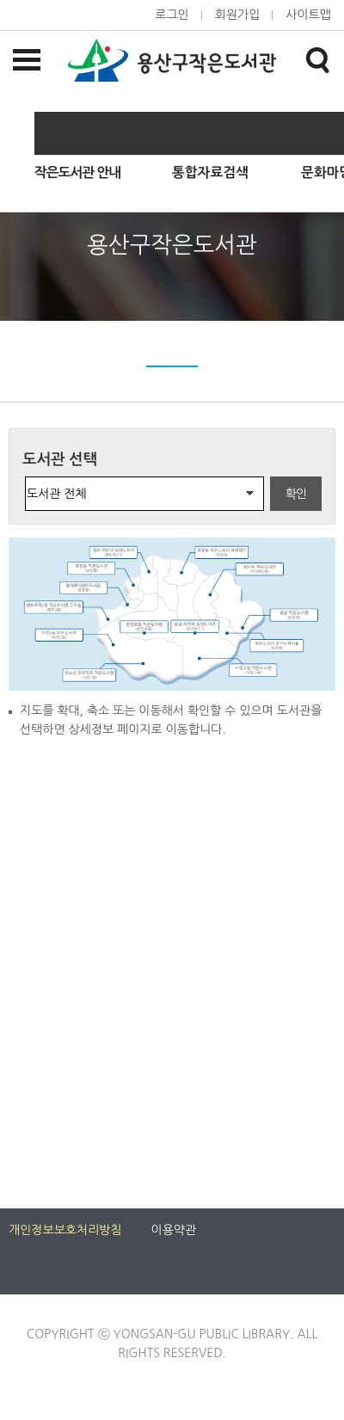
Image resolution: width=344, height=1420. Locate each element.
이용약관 (174, 1230)
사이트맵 (308, 15)
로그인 (171, 15)
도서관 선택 (59, 459)
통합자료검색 (210, 172)
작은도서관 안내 (77, 172)
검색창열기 (317, 59)
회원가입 (238, 15)
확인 (296, 494)
